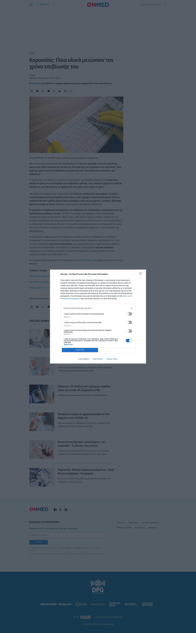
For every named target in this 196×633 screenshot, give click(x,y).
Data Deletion (83, 359)
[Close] (141, 274)
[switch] (129, 313)
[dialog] (98, 316)
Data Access (98, 359)
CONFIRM (80, 350)
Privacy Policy (112, 359)
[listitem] (98, 308)
